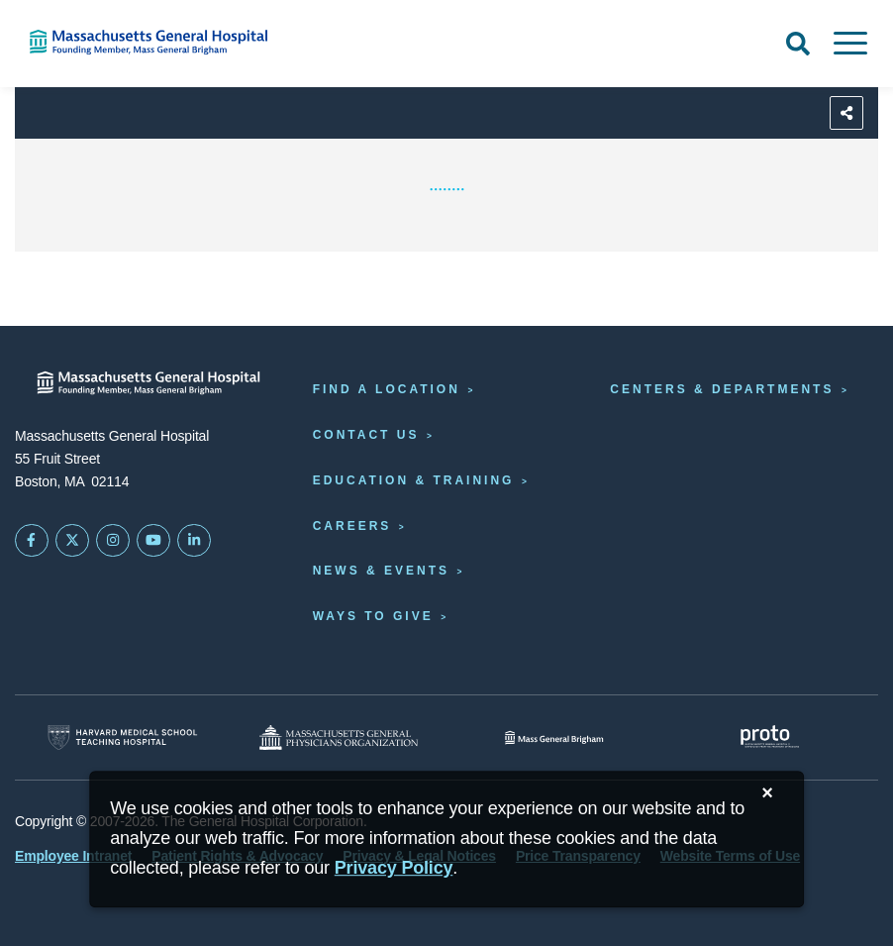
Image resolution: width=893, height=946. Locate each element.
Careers (352, 526)
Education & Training (414, 480)
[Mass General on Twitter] (72, 541)
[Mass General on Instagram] (113, 541)
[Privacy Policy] (394, 868)
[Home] (186, 42)
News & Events (381, 571)
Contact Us (366, 435)
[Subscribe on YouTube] (153, 541)
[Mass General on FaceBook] (32, 541)
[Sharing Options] (846, 113)
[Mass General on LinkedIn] (194, 541)
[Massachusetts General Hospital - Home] (149, 382)
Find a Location (386, 389)
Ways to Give (373, 616)
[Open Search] (798, 43)
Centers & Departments (722, 389)
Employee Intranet (73, 856)
